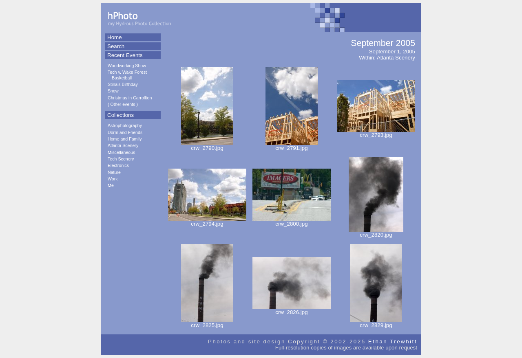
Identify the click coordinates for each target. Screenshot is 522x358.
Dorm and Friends (125, 132)
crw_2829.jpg (376, 322)
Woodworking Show (127, 65)
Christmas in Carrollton (130, 97)
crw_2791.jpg (291, 145)
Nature (114, 172)
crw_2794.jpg (207, 221)
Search (115, 46)
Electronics (118, 165)
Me (111, 185)
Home (114, 37)
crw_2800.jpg (291, 221)
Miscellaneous (121, 152)
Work (113, 178)
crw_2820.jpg (376, 232)
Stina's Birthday (123, 84)
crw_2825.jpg (207, 322)
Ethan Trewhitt (392, 341)
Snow (113, 90)
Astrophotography (125, 125)
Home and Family (125, 138)
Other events (123, 104)
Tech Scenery (121, 158)
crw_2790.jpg (207, 145)
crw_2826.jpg (291, 309)
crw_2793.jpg (376, 132)
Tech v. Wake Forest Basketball (127, 75)
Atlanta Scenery (123, 145)
